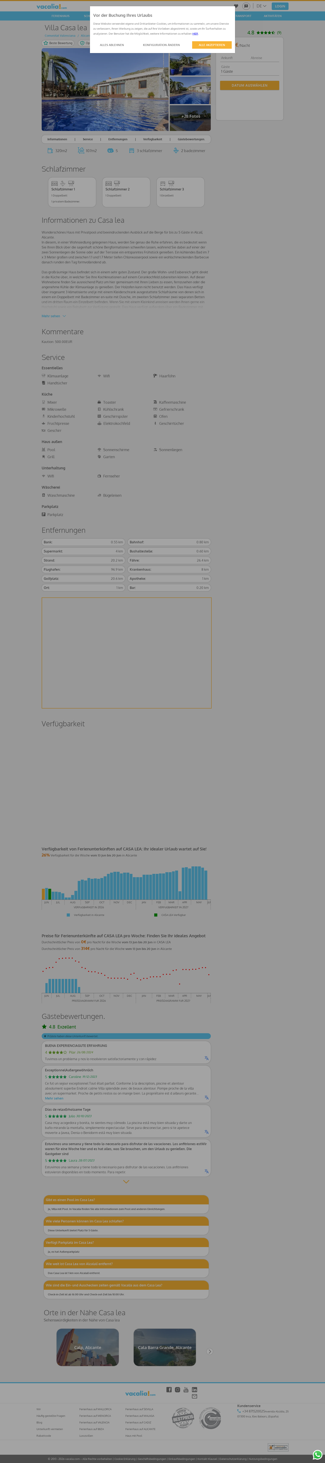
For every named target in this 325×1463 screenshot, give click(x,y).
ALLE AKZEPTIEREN (212, 45)
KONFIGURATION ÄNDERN (161, 45)
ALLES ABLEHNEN (112, 45)
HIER (195, 33)
